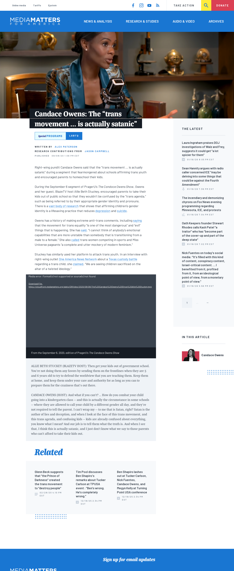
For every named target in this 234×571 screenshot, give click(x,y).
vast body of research (64, 206)
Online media (19, 5)
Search (206, 5)
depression (102, 211)
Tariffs (37, 5)
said (84, 230)
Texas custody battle (123, 259)
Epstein (52, 5)
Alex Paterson (66, 146)
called (75, 240)
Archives (216, 21)
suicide (122, 211)
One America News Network (78, 259)
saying (137, 220)
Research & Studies (142, 21)
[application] (91, 311)
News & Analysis (98, 21)
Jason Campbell (97, 151)
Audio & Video (184, 21)
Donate (222, 5)
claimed (78, 264)
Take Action (184, 5)
